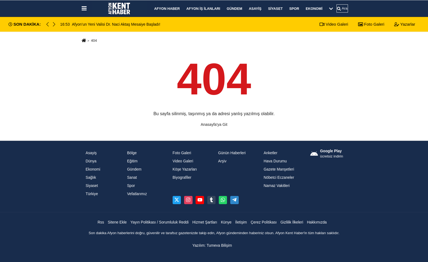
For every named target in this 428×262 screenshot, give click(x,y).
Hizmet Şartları (204, 222)
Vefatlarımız (137, 194)
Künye (226, 222)
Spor (294, 9)
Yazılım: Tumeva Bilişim (212, 245)
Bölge (132, 153)
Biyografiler (182, 177)
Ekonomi (314, 9)
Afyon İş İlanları (203, 9)
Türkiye (92, 194)
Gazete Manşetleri (279, 169)
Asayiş (255, 9)
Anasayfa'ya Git (214, 124)
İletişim (241, 222)
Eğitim (132, 161)
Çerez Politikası (264, 222)
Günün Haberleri (232, 153)
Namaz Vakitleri (277, 186)
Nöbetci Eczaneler (279, 177)
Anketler (270, 153)
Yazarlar (404, 24)
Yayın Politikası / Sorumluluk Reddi (160, 222)
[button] (54, 24)
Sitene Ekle (117, 222)
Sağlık (91, 177)
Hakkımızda (317, 222)
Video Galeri (334, 24)
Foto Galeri (371, 24)
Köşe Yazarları (185, 169)
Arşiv (222, 161)
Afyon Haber (167, 9)
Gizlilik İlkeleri (292, 222)
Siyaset (275, 9)
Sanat (132, 177)
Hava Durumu (275, 161)
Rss (101, 222)
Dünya (91, 161)
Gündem (234, 9)
